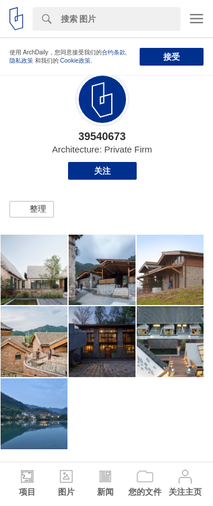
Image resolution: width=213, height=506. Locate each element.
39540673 (101, 136)
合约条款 (113, 52)
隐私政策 (21, 60)
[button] (31, 209)
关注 (102, 171)
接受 (171, 56)
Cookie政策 (75, 60)
